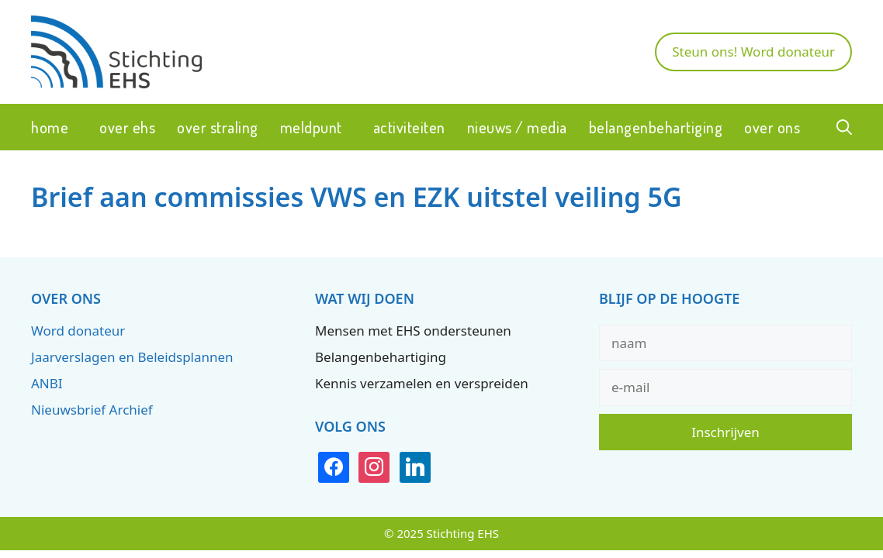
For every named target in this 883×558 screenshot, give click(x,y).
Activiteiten (409, 127)
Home (49, 127)
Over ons (772, 127)
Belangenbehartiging (656, 127)
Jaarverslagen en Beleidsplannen (132, 357)
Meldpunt (311, 127)
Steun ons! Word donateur (753, 51)
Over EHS (127, 127)
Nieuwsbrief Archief (92, 409)
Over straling (217, 127)
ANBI (47, 383)
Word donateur (78, 330)
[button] (844, 127)
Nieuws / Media (517, 127)
